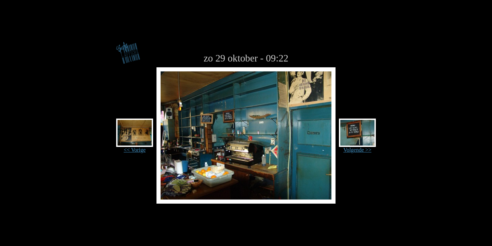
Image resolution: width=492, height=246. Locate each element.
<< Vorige (134, 147)
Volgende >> (357, 147)
